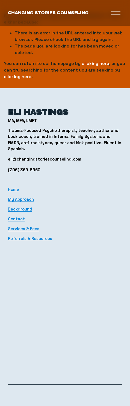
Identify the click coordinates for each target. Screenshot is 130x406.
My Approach (21, 199)
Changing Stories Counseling (48, 12)
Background (20, 209)
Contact (16, 218)
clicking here (95, 63)
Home (13, 189)
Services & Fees (23, 228)
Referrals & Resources (30, 238)
